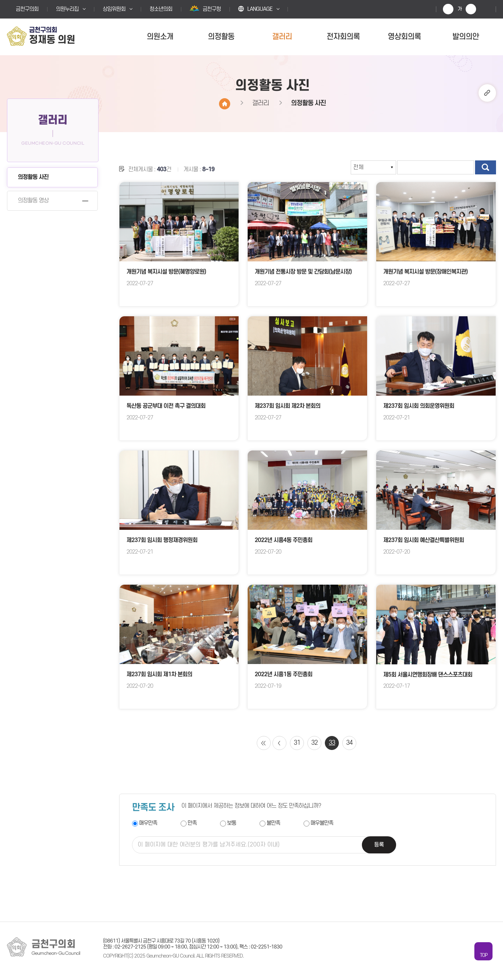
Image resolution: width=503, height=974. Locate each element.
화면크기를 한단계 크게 (448, 9)
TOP (483, 955)
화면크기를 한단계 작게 (471, 9)
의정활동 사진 (33, 177)
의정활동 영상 (33, 200)
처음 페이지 (264, 743)
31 (297, 742)
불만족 (273, 823)
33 (332, 742)
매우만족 (148, 823)
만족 (192, 823)
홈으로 (224, 103)
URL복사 (487, 93)
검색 (485, 167)
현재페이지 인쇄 (485, 9)
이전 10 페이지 (279, 743)
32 (314, 742)
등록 (379, 845)
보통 (231, 823)
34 (349, 742)
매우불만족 (322, 823)
